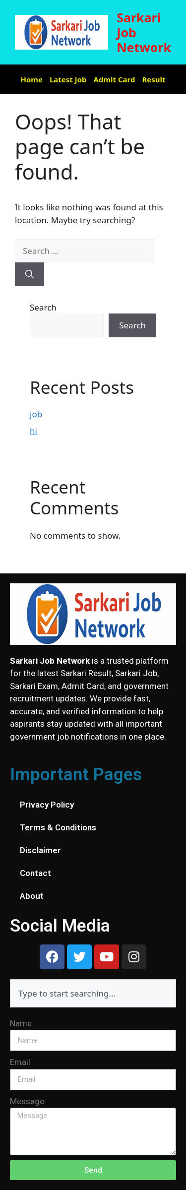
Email (20, 1062)
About (32, 896)
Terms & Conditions (58, 827)
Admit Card (114, 79)
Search (43, 307)
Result (153, 79)
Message (27, 1101)
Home (32, 79)
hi (33, 431)
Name (21, 1023)
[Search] (29, 274)
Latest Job (68, 79)
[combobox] (93, 993)
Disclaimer (40, 850)
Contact (35, 873)
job (36, 414)
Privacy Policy (47, 805)
